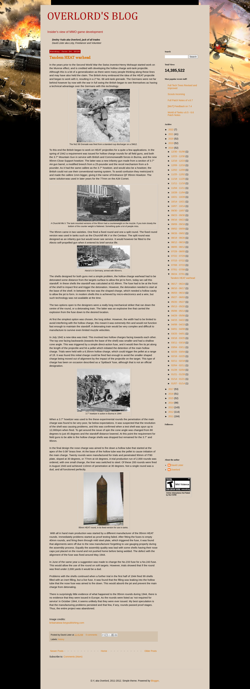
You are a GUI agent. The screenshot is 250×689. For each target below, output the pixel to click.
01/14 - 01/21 (178, 379)
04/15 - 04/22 (178, 320)
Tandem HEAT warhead (70, 57)
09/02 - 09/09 (178, 228)
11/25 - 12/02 (178, 174)
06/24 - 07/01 (178, 274)
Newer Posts (56, 651)
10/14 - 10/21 (178, 201)
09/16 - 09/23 (178, 219)
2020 (171, 138)
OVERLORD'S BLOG (92, 16)
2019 (171, 143)
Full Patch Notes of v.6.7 (180, 100)
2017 (171, 389)
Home (104, 651)
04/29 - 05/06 (178, 315)
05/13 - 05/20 (178, 306)
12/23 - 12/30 (178, 156)
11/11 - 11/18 (178, 183)
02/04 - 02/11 (178, 365)
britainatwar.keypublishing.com (66, 622)
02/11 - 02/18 (178, 361)
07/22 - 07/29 (178, 256)
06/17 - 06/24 (178, 283)
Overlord (175, 469)
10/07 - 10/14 (178, 206)
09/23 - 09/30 (178, 215)
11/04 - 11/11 (178, 188)
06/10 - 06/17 (178, 288)
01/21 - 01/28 (178, 374)
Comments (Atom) (73, 656)
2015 (171, 398)
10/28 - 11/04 (178, 192)
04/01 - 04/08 (178, 329)
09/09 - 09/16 (178, 224)
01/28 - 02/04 (178, 369)
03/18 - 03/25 (178, 338)
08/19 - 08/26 (178, 237)
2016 (171, 393)
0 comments (91, 635)
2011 (171, 416)
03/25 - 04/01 (178, 333)
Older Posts (151, 651)
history (61, 639)
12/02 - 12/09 (178, 170)
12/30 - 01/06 (178, 151)
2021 (171, 134)
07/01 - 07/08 (178, 269)
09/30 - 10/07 (178, 210)
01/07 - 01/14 (178, 383)
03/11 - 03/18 (178, 342)
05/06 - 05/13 (178, 311)
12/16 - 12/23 (178, 160)
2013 (171, 407)
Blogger (155, 680)
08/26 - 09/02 (178, 233)
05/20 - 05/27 (178, 302)
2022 (171, 129)
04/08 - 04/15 (178, 324)
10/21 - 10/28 (178, 197)
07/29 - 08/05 (178, 251)
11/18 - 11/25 (178, 179)
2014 (171, 402)
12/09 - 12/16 (178, 165)
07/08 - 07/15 (178, 265)
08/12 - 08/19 (178, 242)
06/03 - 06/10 (178, 292)
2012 (171, 412)
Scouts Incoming (176, 94)
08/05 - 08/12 (178, 247)
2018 (171, 147)
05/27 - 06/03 (178, 297)
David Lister (177, 465)
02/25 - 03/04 (178, 351)
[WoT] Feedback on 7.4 (180, 106)
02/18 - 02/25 (178, 356)
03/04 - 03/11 (178, 347)
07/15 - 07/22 (178, 260)
